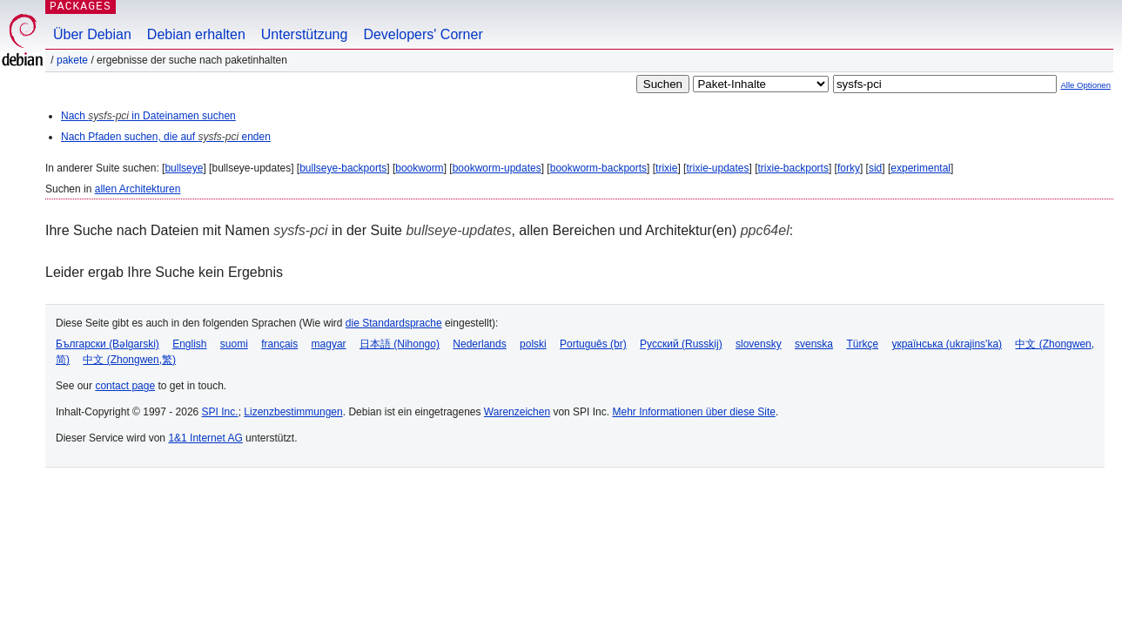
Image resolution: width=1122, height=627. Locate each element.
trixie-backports (793, 168)
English (189, 344)
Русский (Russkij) (681, 344)
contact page (125, 386)
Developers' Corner (422, 34)
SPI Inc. (220, 412)
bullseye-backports (342, 168)
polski (533, 344)
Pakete (72, 60)
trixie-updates (717, 168)
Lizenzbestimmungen (293, 412)
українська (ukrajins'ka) (946, 344)
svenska (814, 344)
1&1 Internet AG (205, 438)
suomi (234, 344)
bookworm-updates (497, 168)
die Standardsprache (394, 323)
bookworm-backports (598, 168)
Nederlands (479, 344)
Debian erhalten (196, 34)
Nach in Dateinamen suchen (148, 116)
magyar (329, 344)
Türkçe (862, 344)
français (279, 344)
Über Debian (92, 34)
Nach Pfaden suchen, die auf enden (166, 137)
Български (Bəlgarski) (107, 344)
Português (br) (593, 344)
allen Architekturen (138, 189)
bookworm (419, 168)
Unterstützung (304, 34)
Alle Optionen (1085, 85)
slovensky (759, 344)
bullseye (184, 168)
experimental (920, 168)
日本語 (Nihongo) (399, 344)
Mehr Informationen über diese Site (693, 412)
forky (848, 168)
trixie (666, 168)
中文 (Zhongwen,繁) (129, 360)
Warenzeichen (517, 412)
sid (875, 168)
